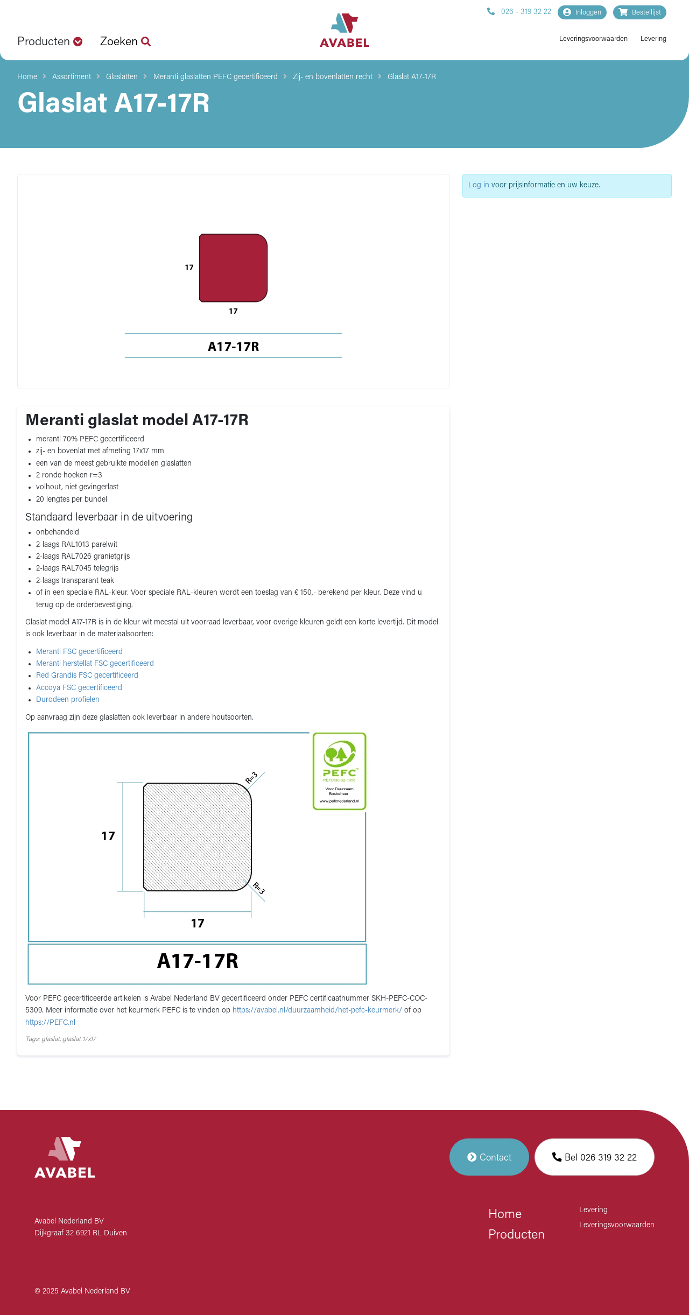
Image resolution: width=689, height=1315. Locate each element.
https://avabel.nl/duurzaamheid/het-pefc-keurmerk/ (318, 1011)
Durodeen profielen (68, 700)
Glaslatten (122, 77)
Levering (653, 39)
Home (27, 77)
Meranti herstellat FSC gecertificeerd (95, 664)
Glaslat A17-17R (412, 77)
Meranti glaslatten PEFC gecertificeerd (215, 77)
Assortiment (71, 77)
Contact (489, 1157)
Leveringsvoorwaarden (593, 39)
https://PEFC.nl (50, 1023)
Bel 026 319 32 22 (594, 1157)
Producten (516, 1235)
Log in (478, 185)
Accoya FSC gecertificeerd (79, 688)
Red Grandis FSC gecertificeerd (87, 676)
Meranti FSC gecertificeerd (79, 652)
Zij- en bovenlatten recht (332, 77)
